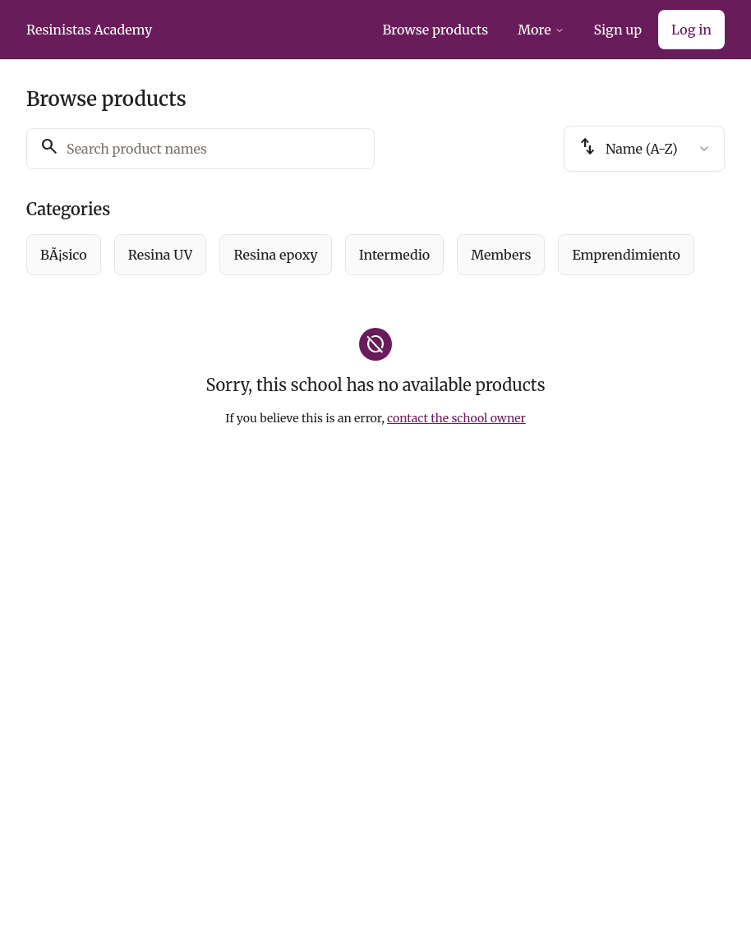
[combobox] (644, 149)
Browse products (435, 29)
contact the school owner (456, 418)
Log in (691, 29)
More (541, 29)
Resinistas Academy (89, 29)
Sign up (618, 29)
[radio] (63, 254)
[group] (375, 254)
